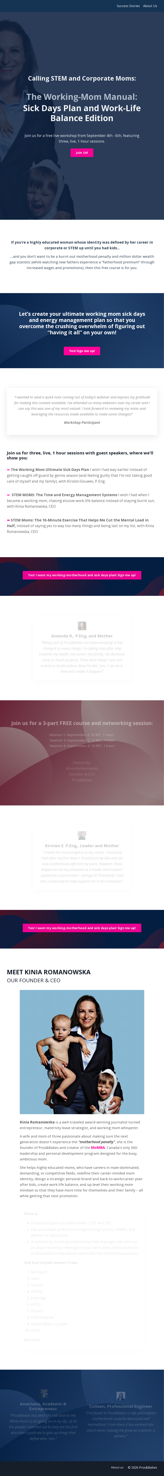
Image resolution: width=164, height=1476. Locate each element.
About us (117, 1470)
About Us (150, 6)
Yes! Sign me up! (82, 352)
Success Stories (128, 6)
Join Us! (82, 153)
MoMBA (99, 1149)
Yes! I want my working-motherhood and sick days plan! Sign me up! (82, 577)
